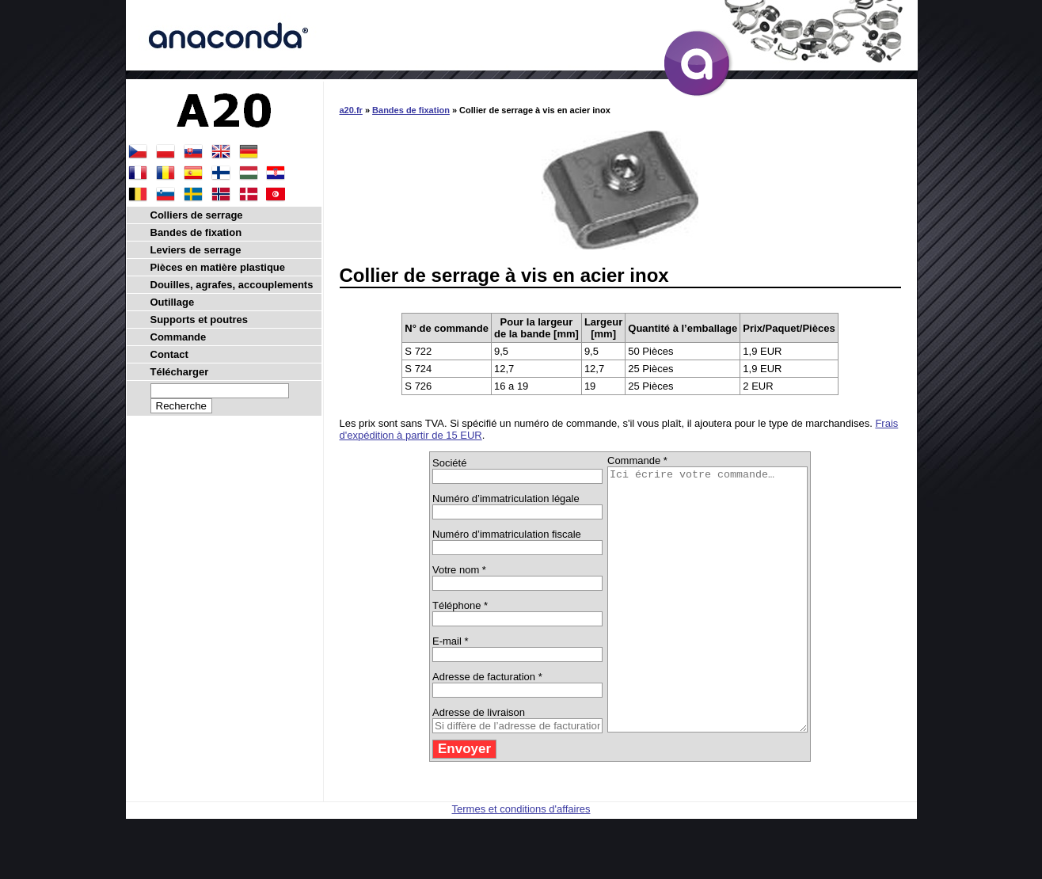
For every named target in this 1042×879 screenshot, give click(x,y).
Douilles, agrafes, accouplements (232, 285)
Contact (169, 354)
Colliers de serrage (196, 215)
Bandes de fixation (411, 110)
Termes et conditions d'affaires (521, 861)
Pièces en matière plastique (218, 267)
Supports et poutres (199, 319)
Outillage (172, 302)
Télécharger (179, 372)
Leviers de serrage (195, 250)
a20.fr (351, 110)
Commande (178, 337)
